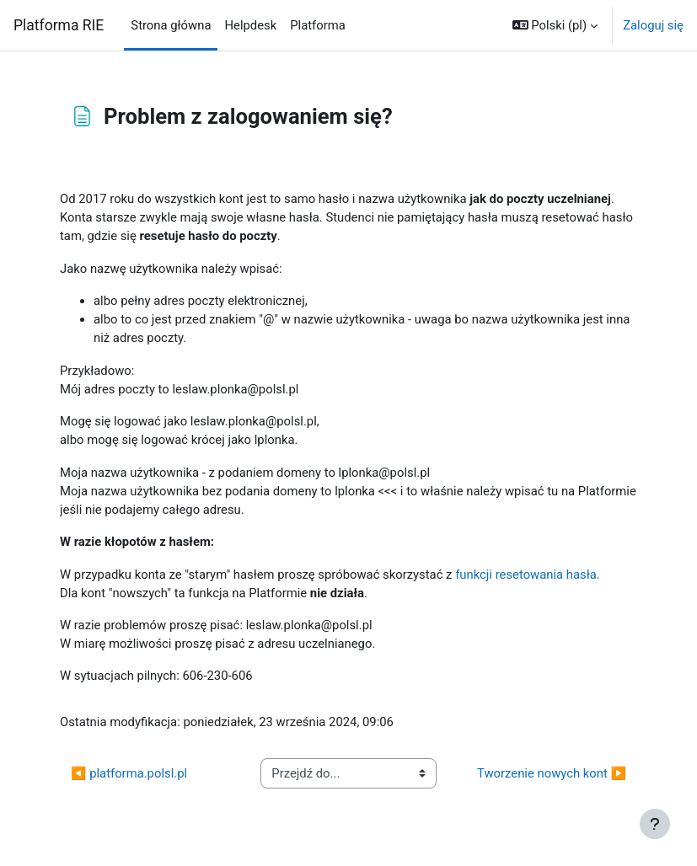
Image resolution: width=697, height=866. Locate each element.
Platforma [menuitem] (318, 25)
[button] (555, 25)
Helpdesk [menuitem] (250, 25)
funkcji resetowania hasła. (527, 574)
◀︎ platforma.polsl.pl (129, 773)
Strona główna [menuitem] (171, 25)
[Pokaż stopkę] (655, 824)
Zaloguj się (653, 25)
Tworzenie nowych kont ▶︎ (551, 773)
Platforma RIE (58, 25)
